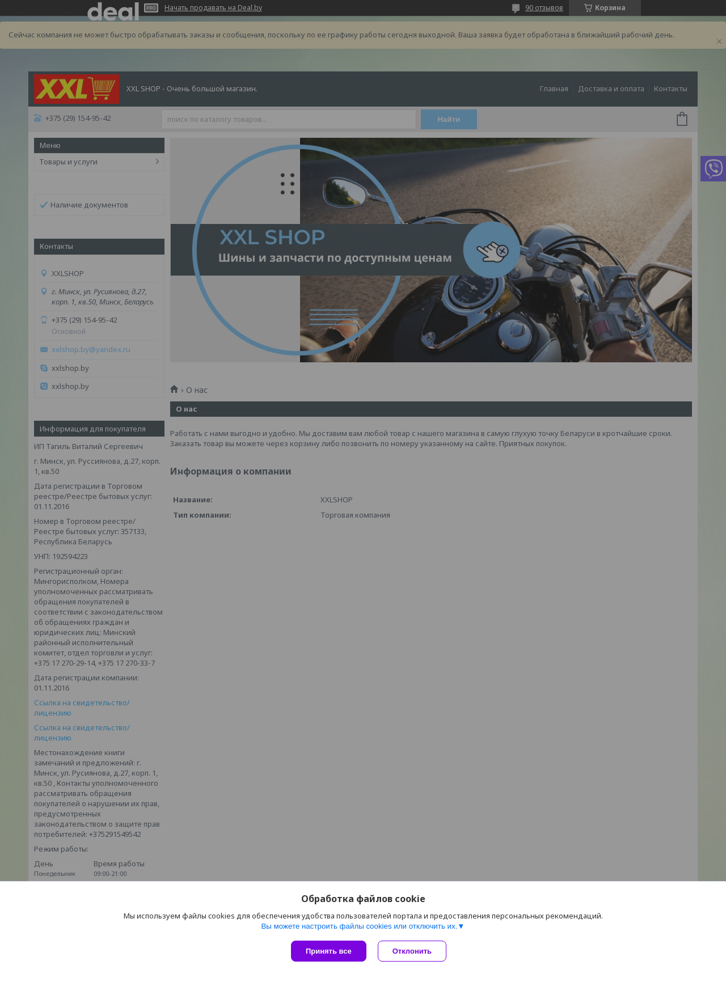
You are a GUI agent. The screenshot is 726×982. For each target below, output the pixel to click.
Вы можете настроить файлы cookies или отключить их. (359, 926)
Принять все (329, 951)
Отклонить (412, 951)
